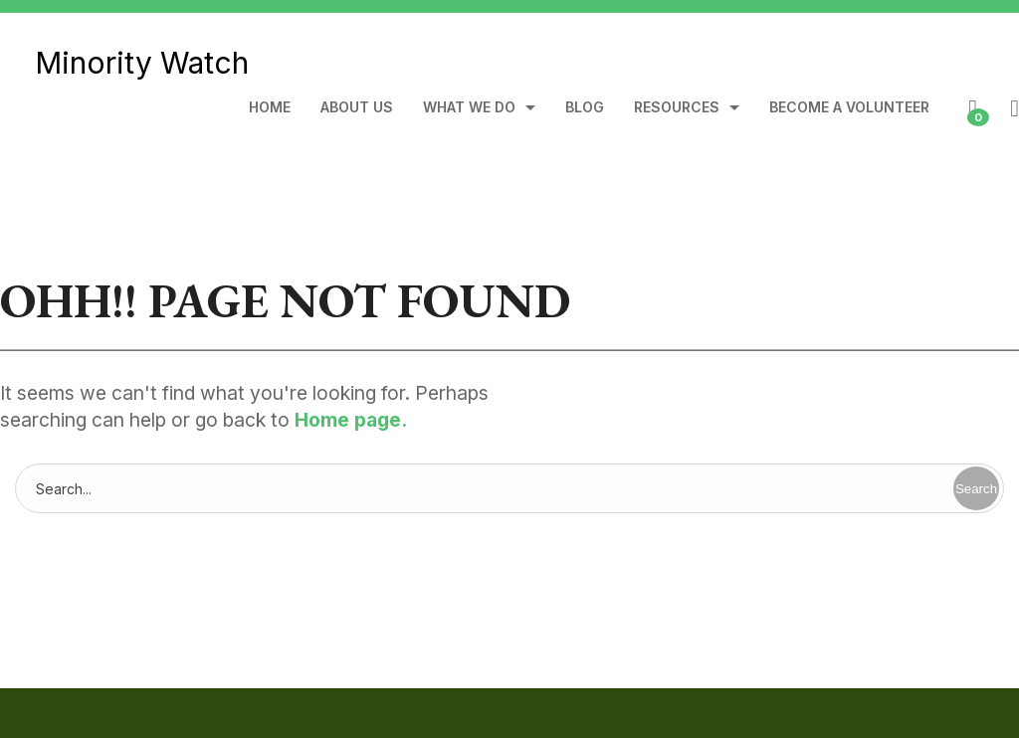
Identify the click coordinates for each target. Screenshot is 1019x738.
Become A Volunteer (849, 107)
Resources (676, 107)
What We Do (469, 107)
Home (270, 107)
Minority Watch (142, 63)
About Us (356, 107)
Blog (584, 107)
